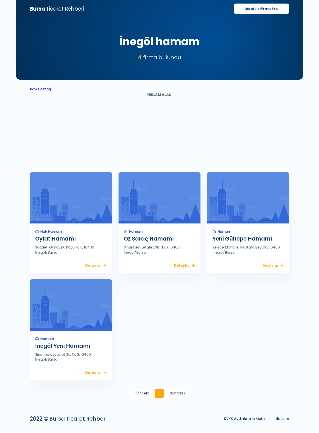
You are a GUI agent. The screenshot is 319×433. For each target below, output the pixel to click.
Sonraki (177, 393)
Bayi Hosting (40, 89)
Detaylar (93, 265)
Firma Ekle (261, 8)
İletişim (282, 418)
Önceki (141, 393)
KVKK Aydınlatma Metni (245, 418)
